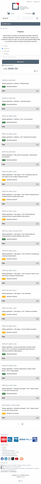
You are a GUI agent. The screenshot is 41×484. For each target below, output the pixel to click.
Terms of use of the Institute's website (10, 452)
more (37, 108)
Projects (5, 28)
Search (20, 62)
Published (5, 48)
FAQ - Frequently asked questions (9, 455)
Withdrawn (6, 51)
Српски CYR (37, 1)
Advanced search (7, 65)
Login (21, 481)
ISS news (4, 447)
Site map (4, 448)
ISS (16, 68)
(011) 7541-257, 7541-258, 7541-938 (12, 466)
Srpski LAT (29, 1)
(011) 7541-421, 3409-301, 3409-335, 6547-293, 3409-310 (18, 465)
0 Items (11, 13)
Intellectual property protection (9, 453)
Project (5, 46)
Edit (36, 71)
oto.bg (23, 476)
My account (30, 13)
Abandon (5, 53)
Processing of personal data (8, 450)
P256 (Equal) (11, 68)
